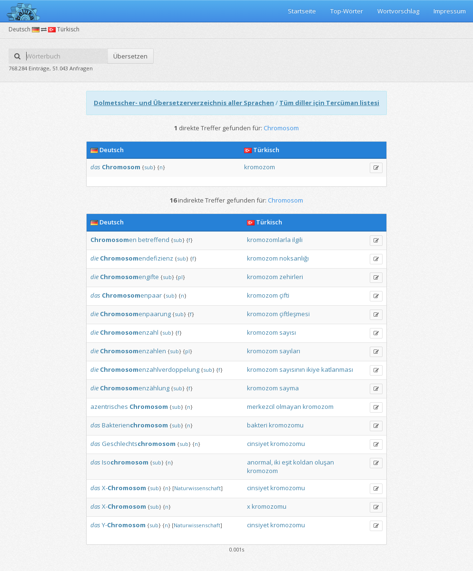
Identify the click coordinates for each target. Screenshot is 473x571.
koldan (303, 462)
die (94, 258)
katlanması (337, 369)
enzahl (129, 332)
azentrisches (109, 406)
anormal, (260, 462)
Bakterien (135, 425)
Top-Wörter (346, 11)
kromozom (259, 167)
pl (180, 277)
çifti (284, 295)
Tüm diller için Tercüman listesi (329, 102)
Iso (125, 462)
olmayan (288, 406)
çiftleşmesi (294, 314)
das (95, 167)
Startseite (302, 11)
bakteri (257, 425)
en (113, 239)
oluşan (324, 462)
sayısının (292, 369)
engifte (129, 276)
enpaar (132, 295)
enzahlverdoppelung (149, 369)
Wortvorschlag (398, 11)
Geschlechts (139, 443)
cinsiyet (258, 443)
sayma (289, 388)
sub (148, 167)
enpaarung (135, 314)
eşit (287, 462)
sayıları (289, 351)
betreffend (153, 239)
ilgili (297, 239)
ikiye (313, 369)
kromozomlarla (269, 239)
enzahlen (133, 351)
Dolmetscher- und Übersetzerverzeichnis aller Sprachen (184, 102)
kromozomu (286, 425)
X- (124, 488)
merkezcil (261, 406)
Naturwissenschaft (197, 488)
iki (277, 462)
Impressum (450, 11)
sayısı (287, 332)
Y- (124, 525)
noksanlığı (294, 258)
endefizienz (136, 258)
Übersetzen (130, 56)
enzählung (134, 388)
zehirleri (291, 276)
